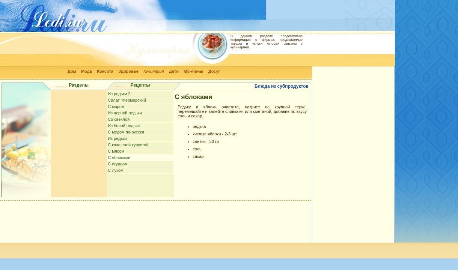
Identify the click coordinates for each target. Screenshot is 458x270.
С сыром (116, 106)
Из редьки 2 (119, 94)
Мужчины (193, 71)
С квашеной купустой (128, 144)
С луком (116, 170)
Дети (174, 71)
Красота (105, 71)
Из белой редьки (124, 125)
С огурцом (117, 164)
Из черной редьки (125, 113)
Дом (72, 71)
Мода (86, 71)
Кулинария (153, 71)
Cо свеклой (119, 119)
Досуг (214, 71)
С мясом (116, 151)
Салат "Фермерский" (127, 100)
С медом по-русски (126, 132)
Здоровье (128, 71)
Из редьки (117, 138)
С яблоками (119, 157)
